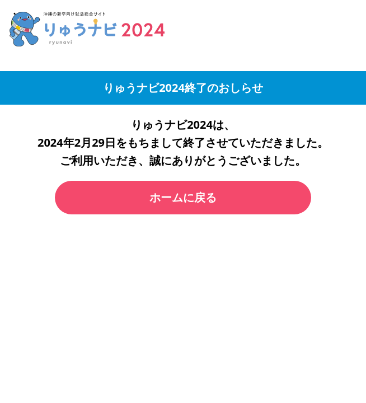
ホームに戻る (183, 197)
